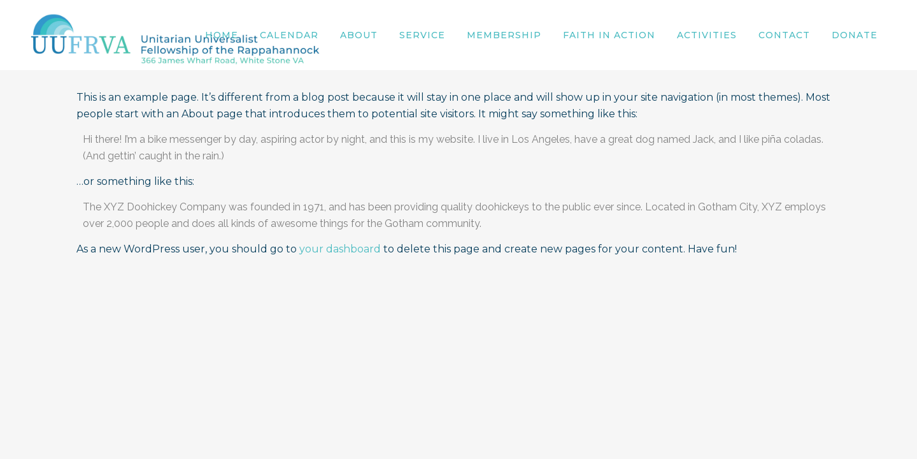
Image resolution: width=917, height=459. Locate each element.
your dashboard (340, 249)
